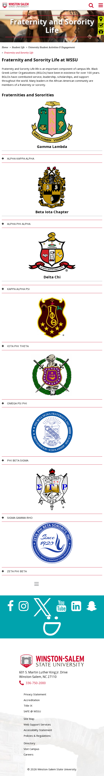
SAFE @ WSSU (32, 711)
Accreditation (32, 700)
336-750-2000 (32, 683)
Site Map (29, 719)
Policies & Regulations (37, 735)
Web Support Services (37, 724)
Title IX (28, 705)
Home (5, 47)
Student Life (18, 47)
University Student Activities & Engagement (51, 47)
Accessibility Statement (38, 730)
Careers (28, 754)
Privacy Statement (35, 694)
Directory (29, 743)
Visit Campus (31, 749)
